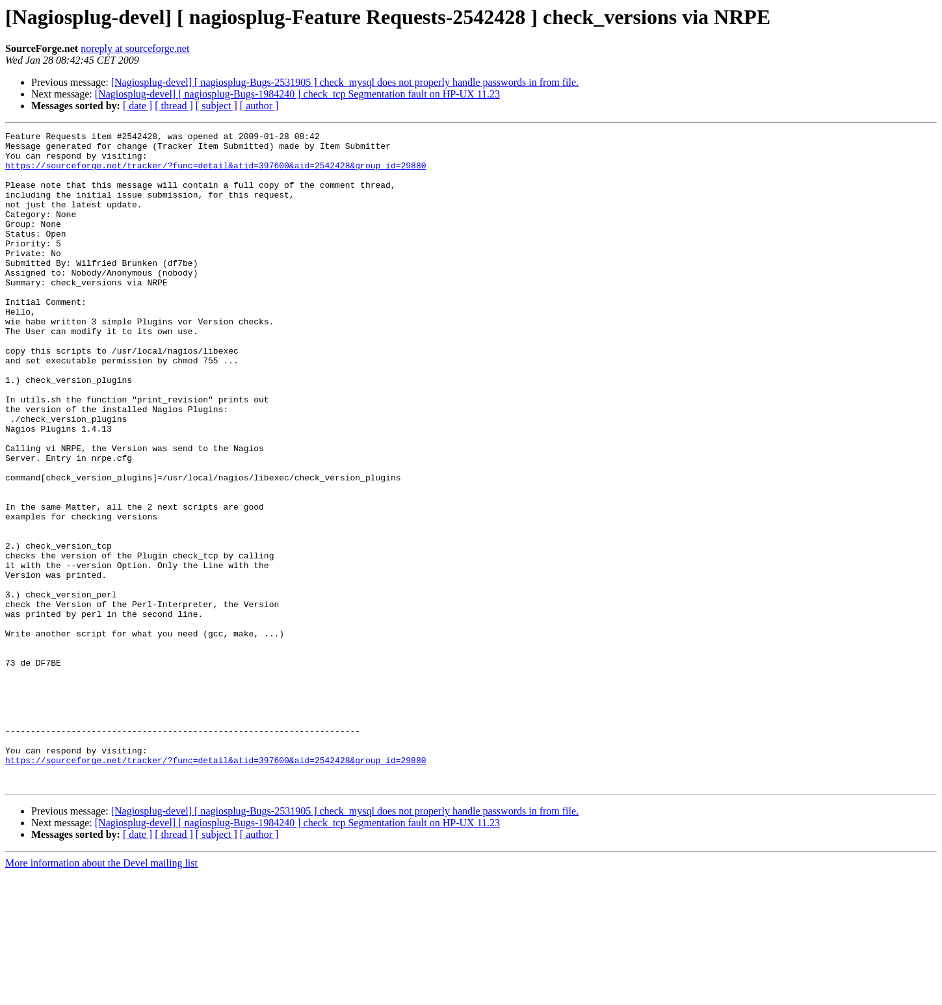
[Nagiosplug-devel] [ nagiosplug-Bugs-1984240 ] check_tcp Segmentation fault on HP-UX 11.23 (297, 93)
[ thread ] (174, 105)
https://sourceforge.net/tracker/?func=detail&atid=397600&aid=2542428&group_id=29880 (215, 173)
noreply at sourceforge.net (135, 48)
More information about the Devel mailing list (101, 993)
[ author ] (259, 105)
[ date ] (137, 105)
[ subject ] (216, 105)
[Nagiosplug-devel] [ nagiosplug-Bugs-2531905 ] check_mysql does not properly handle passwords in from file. (345, 82)
